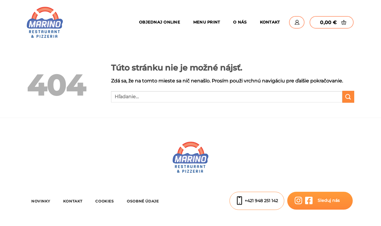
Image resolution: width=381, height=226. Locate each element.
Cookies (104, 201)
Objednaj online (159, 22)
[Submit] (348, 96)
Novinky (40, 201)
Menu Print (206, 22)
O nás (239, 22)
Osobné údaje (143, 201)
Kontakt (270, 22)
